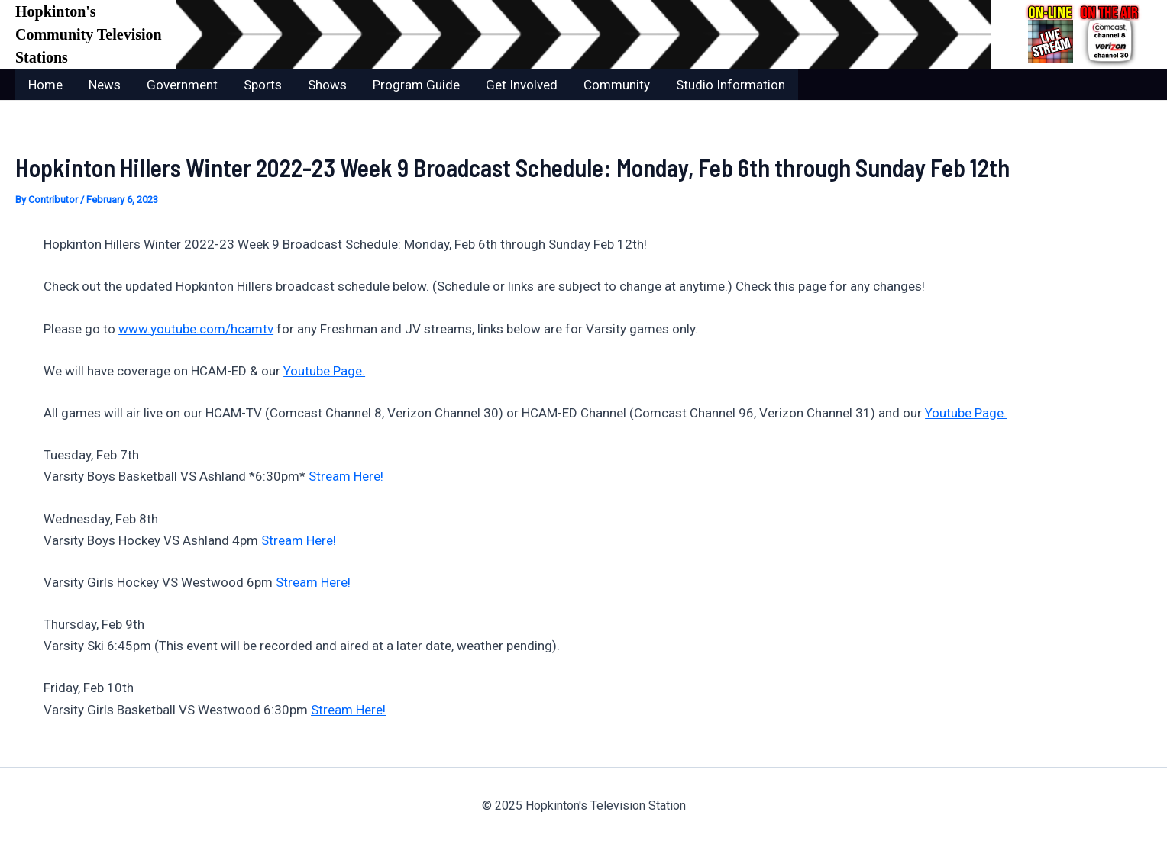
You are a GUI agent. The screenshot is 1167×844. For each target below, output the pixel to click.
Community (617, 84)
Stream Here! (346, 476)
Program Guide (416, 84)
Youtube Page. (324, 371)
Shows (327, 84)
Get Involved (522, 84)
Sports (263, 84)
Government (182, 84)
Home (45, 84)
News (105, 84)
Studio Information (730, 84)
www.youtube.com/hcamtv (195, 329)
